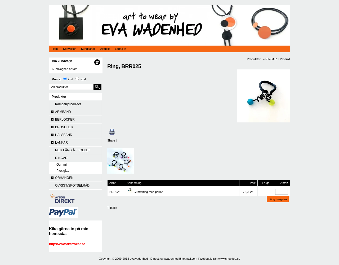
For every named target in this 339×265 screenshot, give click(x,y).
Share (111, 140)
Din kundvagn (62, 61)
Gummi (61, 164)
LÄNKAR (61, 142)
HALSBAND (63, 135)
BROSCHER (64, 127)
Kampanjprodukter (68, 104)
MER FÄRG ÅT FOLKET (72, 150)
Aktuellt (105, 48)
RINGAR (61, 158)
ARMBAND (63, 112)
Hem (55, 48)
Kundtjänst (88, 48)
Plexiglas (62, 171)
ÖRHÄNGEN (64, 178)
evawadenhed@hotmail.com (178, 258)
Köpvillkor (69, 48)
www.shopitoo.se (229, 258)
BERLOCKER (65, 119)
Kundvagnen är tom (64, 68)
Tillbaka (112, 207)
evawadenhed (139, 258)
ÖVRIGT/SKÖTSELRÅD (72, 185)
